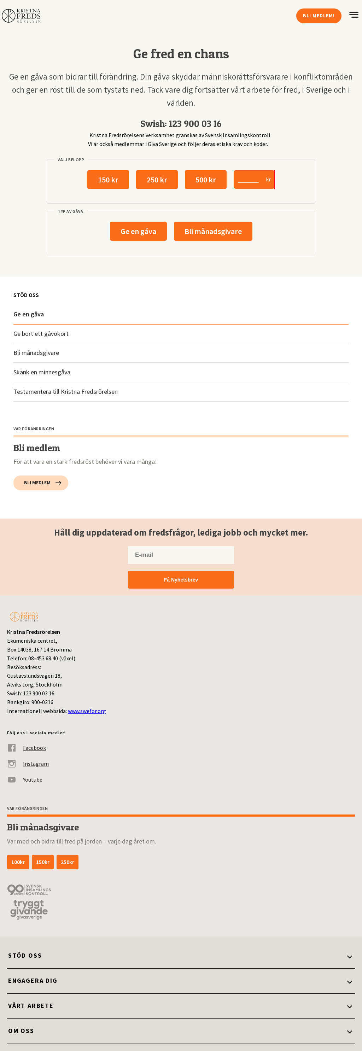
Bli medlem (37, 482)
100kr (18, 861)
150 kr (108, 180)
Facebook (26, 747)
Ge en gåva (138, 231)
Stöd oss (26, 294)
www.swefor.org (87, 710)
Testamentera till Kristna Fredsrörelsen (65, 391)
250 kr (157, 180)
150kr (42, 861)
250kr (67, 861)
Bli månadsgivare (213, 231)
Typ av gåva (70, 211)
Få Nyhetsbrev (181, 580)
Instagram (28, 763)
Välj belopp (71, 159)
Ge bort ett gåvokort (41, 333)
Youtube (24, 779)
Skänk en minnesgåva (41, 372)
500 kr (205, 180)
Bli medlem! (319, 15)
